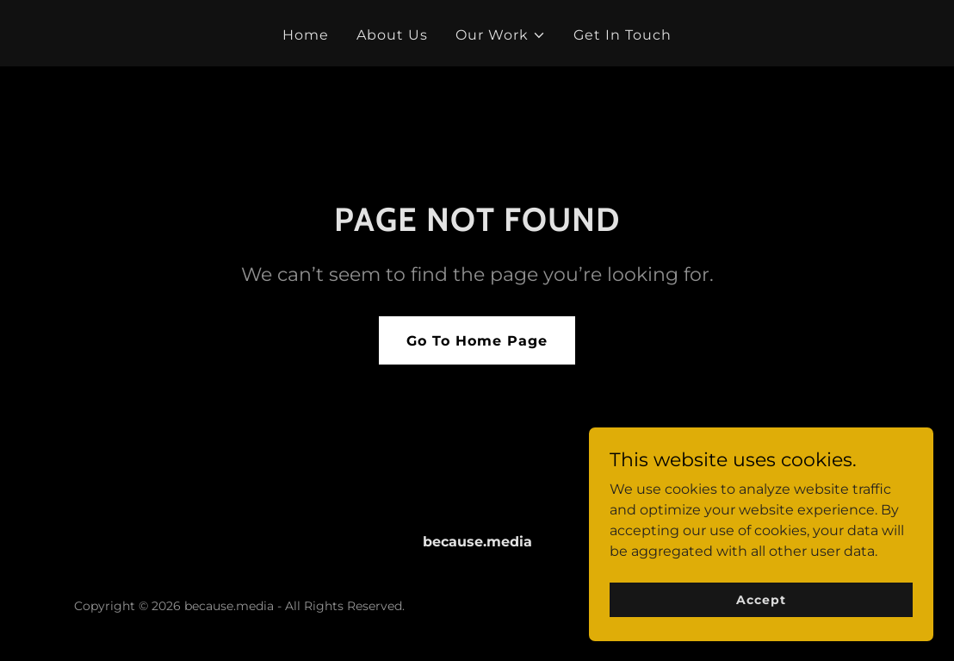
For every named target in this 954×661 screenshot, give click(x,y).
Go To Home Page (477, 341)
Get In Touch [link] (622, 35)
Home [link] (305, 35)
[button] (500, 35)
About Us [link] (392, 35)
